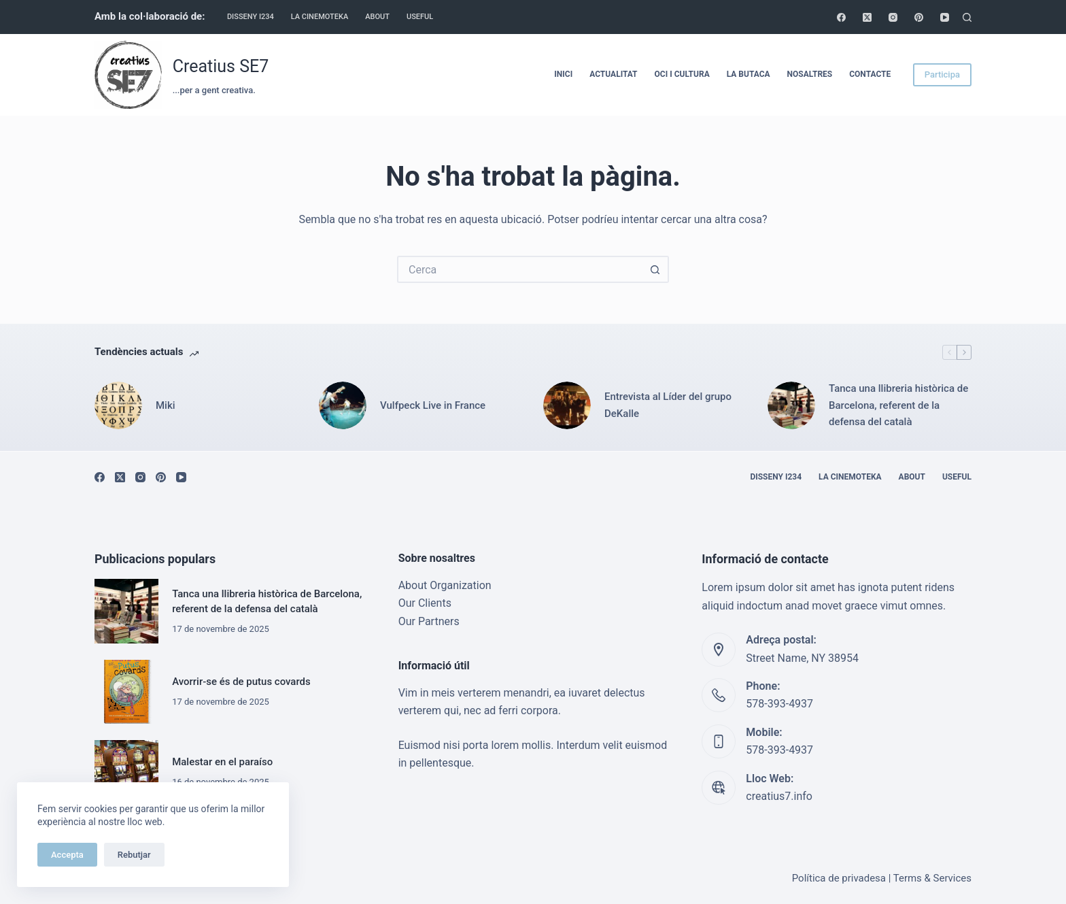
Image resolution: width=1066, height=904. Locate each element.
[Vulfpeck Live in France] (342, 405)
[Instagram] (893, 17)
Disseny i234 (250, 16)
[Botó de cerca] (655, 269)
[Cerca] (967, 17)
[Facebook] (841, 17)
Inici (563, 74)
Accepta (67, 855)
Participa (942, 74)
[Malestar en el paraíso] (126, 772)
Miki (165, 405)
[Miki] (118, 405)
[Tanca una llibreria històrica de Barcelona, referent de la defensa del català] (791, 405)
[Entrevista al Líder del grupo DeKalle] (567, 405)
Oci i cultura (682, 74)
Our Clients (424, 603)
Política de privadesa (839, 878)
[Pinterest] (918, 17)
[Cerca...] (519, 269)
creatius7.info (779, 796)
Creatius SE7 (221, 66)
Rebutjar (134, 855)
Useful (420, 16)
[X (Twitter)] (867, 17)
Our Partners (429, 621)
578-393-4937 (779, 703)
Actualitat (613, 74)
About (377, 16)
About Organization (445, 585)
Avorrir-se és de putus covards (241, 681)
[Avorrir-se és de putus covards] (126, 692)
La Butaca (748, 74)
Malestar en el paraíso (222, 762)
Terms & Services (932, 878)
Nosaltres (810, 74)
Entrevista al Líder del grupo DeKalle (668, 405)
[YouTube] (944, 17)
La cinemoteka (320, 16)
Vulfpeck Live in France (432, 405)
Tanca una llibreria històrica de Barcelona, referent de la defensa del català (898, 405)
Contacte (870, 74)
